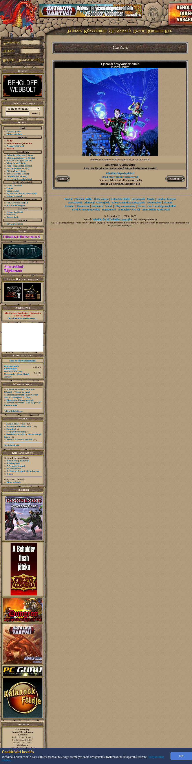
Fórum (141, 206)
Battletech (97, 206)
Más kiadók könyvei (17, 157)
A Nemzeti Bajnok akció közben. (23, 471)
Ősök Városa (101, 199)
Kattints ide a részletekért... (22, 318)
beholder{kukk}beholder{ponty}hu (112, 219)
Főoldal (69, 199)
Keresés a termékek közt (19, 179)
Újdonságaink (14, 131)
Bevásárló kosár (15, 223)
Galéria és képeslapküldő (161, 206)
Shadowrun (83, 206)
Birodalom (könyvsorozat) (20, 400)
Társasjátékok (14, 173)
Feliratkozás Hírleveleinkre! (21, 236)
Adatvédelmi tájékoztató (156, 209)
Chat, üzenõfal (14, 185)
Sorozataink (13, 190)
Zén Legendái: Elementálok (11, 367)
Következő (175, 178)
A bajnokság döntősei (18, 460)
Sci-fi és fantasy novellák (86, 209)
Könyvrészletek (15, 196)
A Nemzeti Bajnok (16, 466)
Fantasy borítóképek (17, 202)
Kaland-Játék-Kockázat (18, 426)
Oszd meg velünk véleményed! (120, 176)
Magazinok (12, 163)
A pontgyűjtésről (15, 146)
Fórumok (11, 214)
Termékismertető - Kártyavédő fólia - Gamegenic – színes (21, 396)
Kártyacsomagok (15, 160)
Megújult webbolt (15, 431)
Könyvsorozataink (125, 206)
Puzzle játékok (14, 168)
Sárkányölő (138, 199)
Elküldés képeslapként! (120, 173)
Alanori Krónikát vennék (19, 439)
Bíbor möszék (14, 482)
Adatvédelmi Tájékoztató (13, 268)
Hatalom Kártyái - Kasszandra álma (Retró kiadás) (16, 374)
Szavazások (12, 217)
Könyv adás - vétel (15, 423)
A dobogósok (13, 463)
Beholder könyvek (16, 155)
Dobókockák (13, 176)
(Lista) (29, 155)
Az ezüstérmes (14, 468)
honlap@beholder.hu (22, 732)
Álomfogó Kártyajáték (97, 202)
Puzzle (150, 199)
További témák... (12, 445)
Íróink (10, 188)
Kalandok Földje (120, 199)
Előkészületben (14, 134)
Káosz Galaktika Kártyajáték (128, 202)
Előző (63, 178)
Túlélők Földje (83, 199)
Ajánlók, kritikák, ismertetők (22, 193)
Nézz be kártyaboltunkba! (22, 360)
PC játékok (12, 171)
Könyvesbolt (154, 202)
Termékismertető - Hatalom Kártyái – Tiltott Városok (19, 390)
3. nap (10, 473)
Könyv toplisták (15, 212)
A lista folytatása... (13, 411)
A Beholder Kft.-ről (129, 209)
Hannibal (11, 429)
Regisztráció (109, 209)
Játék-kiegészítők (15, 165)
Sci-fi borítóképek (16, 205)
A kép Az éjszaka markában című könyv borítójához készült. (120, 168)
